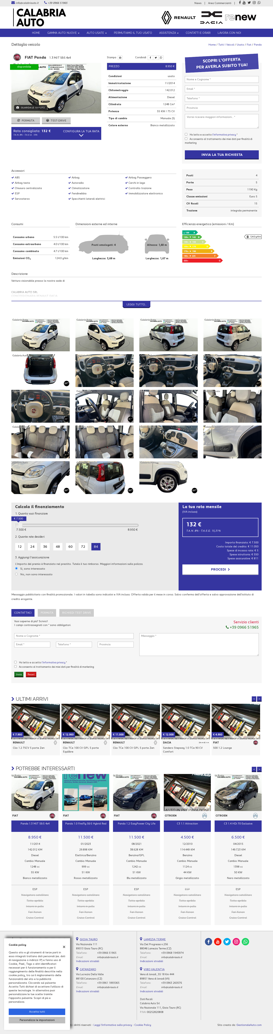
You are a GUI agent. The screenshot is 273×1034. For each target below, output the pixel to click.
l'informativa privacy (224, 134)
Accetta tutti (37, 1011)
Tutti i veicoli (226, 44)
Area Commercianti (219, 3)
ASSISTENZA (169, 32)
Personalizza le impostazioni (37, 1020)
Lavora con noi (229, 32)
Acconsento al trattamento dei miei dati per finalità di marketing (56, 667)
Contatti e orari (198, 32)
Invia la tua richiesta (221, 155)
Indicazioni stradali (87, 961)
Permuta (25, 120)
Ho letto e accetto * (214, 134)
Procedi (220, 569)
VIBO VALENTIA (154, 969)
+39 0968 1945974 (172, 953)
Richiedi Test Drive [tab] (76, 613)
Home (36, 32)
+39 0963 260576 (171, 983)
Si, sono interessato (32, 568)
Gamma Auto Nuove (63, 32)
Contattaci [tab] (23, 613)
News (198, 3)
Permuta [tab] (47, 613)
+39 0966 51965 (57, 3)
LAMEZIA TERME (155, 939)
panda (258, 44)
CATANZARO (88, 969)
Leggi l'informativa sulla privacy (112, 1025)
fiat (249, 44)
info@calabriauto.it (27, 3)
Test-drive (56, 120)
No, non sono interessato (36, 574)
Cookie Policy (142, 1025)
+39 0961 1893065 (108, 983)
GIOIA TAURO (89, 939)
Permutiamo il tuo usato (133, 32)
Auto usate (97, 32)
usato (240, 44)
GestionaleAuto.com (249, 1025)
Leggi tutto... (136, 304)
